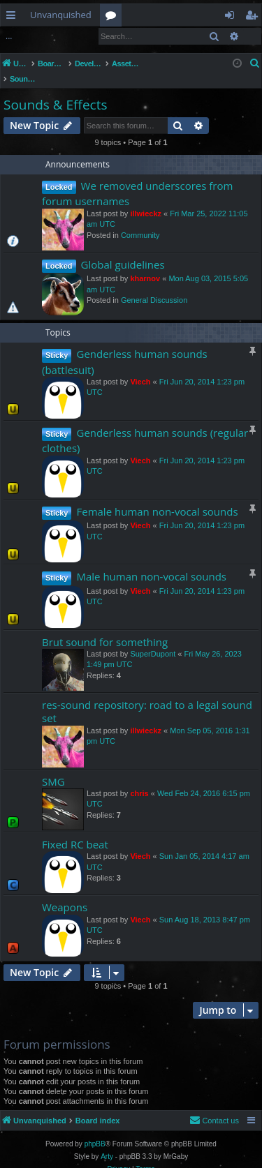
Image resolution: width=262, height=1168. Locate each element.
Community (140, 220)
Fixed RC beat (75, 830)
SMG (53, 767)
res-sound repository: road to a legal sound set (147, 696)
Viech (140, 367)
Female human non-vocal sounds (157, 497)
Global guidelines (123, 250)
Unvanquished (61, 14)
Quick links (14, 17)
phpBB (95, 1129)
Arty (107, 1142)
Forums (113, 17)
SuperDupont (152, 639)
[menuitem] (255, 63)
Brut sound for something (105, 627)
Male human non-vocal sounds (151, 562)
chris (139, 778)
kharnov (145, 264)
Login (23, 36)
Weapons (64, 892)
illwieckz (145, 199)
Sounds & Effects (55, 90)
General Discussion (154, 285)
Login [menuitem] (232, 17)
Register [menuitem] (254, 17)
